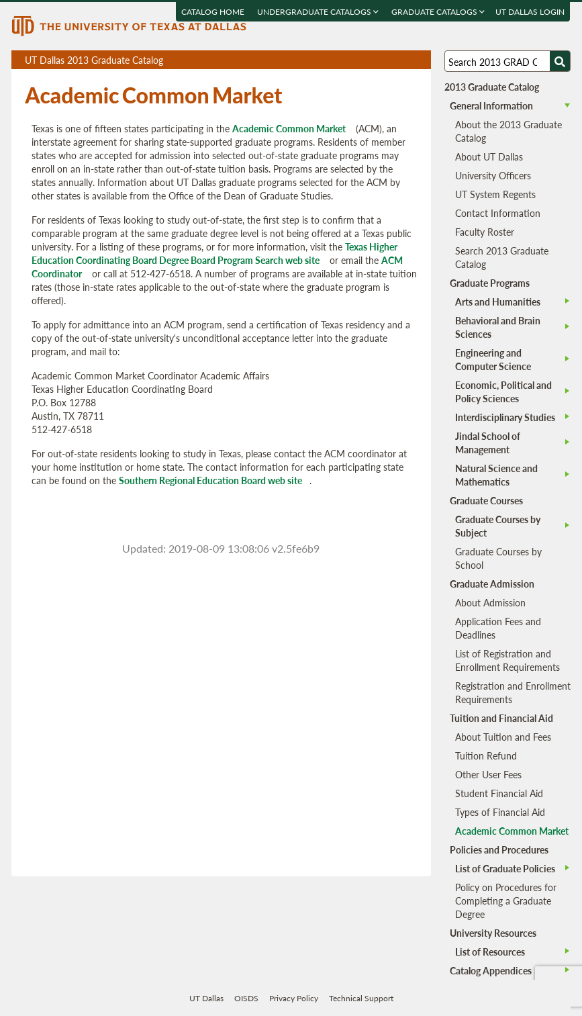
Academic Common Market (289, 128)
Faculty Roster (484, 231)
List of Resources (490, 951)
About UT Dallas (489, 156)
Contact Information (497, 213)
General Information (491, 105)
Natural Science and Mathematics (496, 474)
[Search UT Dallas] (507, 61)
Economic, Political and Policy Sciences (503, 391)
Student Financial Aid (499, 793)
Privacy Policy (293, 998)
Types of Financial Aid (500, 812)
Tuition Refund (486, 755)
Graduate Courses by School (498, 558)
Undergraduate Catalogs (318, 11)
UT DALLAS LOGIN (530, 11)
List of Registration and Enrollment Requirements (507, 660)
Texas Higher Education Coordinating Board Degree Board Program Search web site (214, 253)
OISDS (246, 998)
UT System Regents (495, 194)
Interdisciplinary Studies (505, 417)
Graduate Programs (490, 282)
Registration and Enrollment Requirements (513, 692)
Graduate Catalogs (438, 11)
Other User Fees (488, 774)
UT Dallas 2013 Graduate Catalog (227, 61)
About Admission (490, 602)
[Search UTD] (560, 61)
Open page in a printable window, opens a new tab (403, 60)
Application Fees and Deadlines (498, 627)
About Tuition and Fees (503, 736)
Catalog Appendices (491, 970)
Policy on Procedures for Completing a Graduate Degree (505, 900)
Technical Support (361, 998)
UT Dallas (206, 998)
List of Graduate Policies (505, 868)
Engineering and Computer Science (493, 359)
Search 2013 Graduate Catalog (501, 257)
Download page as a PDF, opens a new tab (372, 60)
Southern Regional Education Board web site (210, 480)
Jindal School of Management (487, 442)
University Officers (493, 175)
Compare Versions (418, 60)
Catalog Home (213, 11)
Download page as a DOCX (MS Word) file (387, 60)
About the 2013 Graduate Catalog (508, 131)
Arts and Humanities (497, 301)
